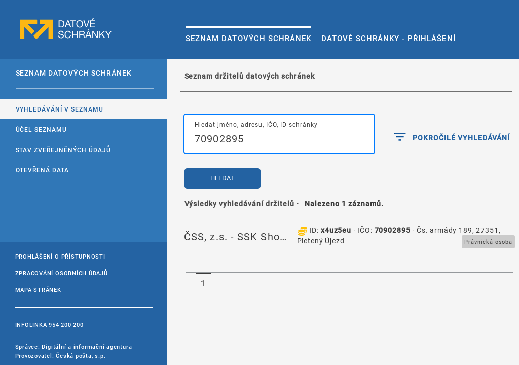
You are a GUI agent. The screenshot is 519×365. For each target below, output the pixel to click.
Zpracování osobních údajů (61, 273)
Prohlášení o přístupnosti (60, 256)
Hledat (222, 178)
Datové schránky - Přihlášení (388, 38)
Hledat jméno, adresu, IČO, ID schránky (256, 124)
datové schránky (66, 29)
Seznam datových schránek (248, 38)
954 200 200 (66, 324)
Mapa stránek (38, 290)
